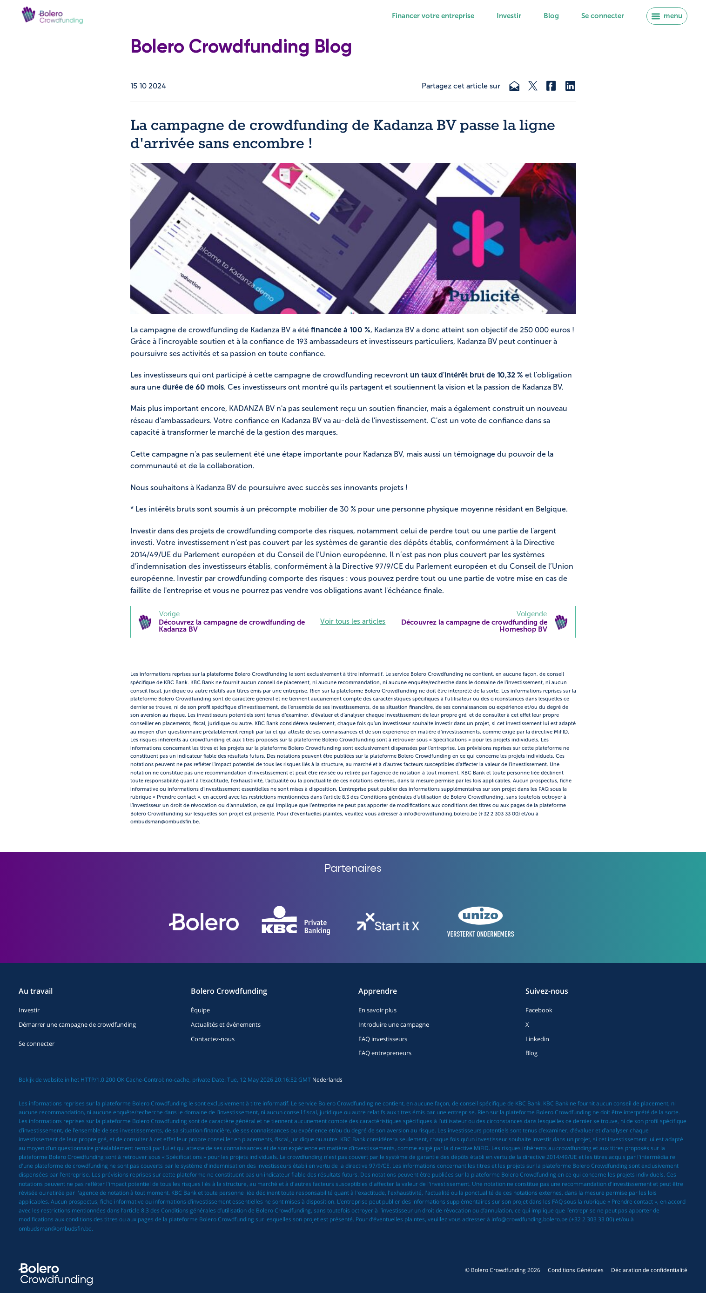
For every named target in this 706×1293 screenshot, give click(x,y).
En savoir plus (377, 1010)
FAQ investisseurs (382, 1039)
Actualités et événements (226, 1024)
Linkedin (537, 1039)
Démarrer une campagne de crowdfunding (77, 1024)
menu (667, 16)
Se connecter (602, 16)
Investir (509, 16)
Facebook (538, 1010)
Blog (551, 16)
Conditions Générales (576, 1270)
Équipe (200, 1010)
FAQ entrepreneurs (384, 1053)
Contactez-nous (213, 1039)
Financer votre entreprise (433, 16)
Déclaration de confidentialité (649, 1270)
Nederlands (327, 1080)
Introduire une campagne (393, 1024)
